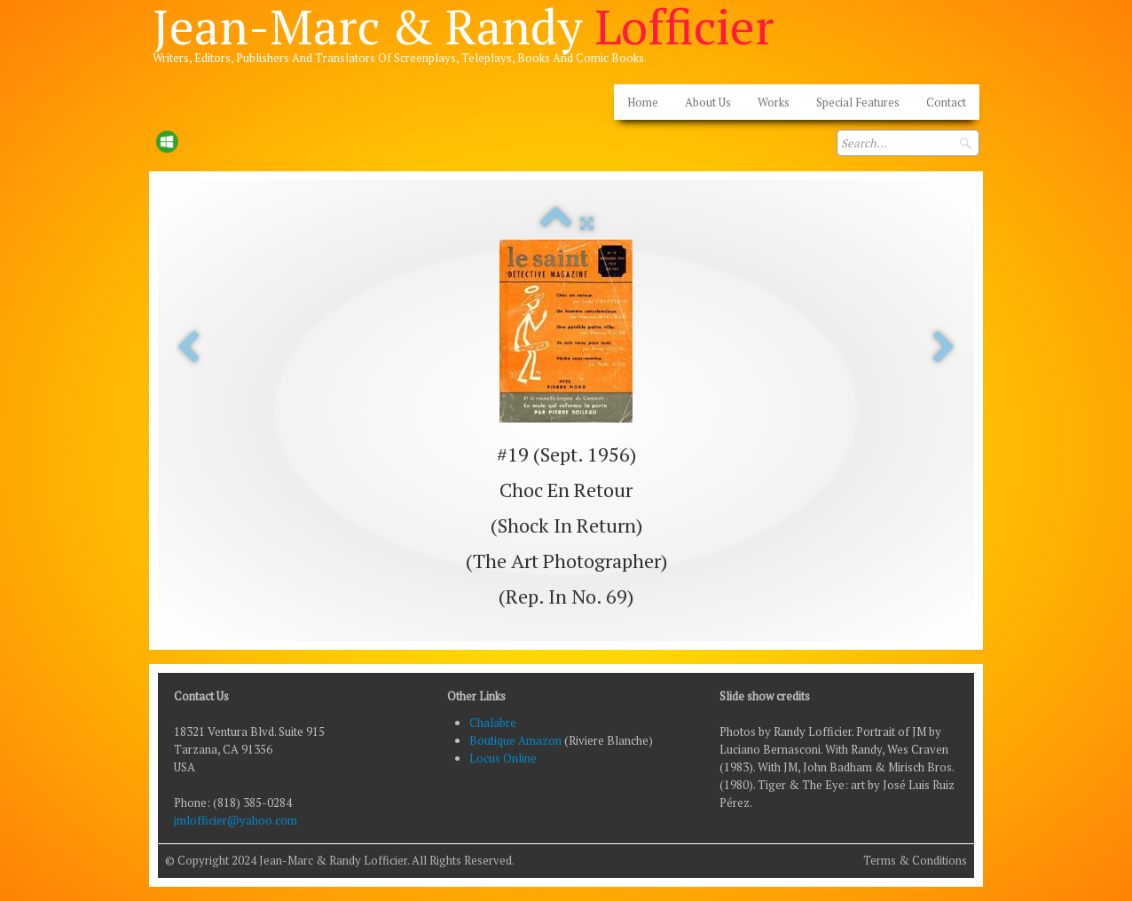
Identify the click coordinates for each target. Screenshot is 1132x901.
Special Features (858, 102)
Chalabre (492, 723)
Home (642, 102)
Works (774, 102)
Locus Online (503, 758)
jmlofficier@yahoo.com (235, 820)
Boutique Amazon (516, 740)
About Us (708, 102)
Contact (946, 102)
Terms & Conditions (915, 860)
